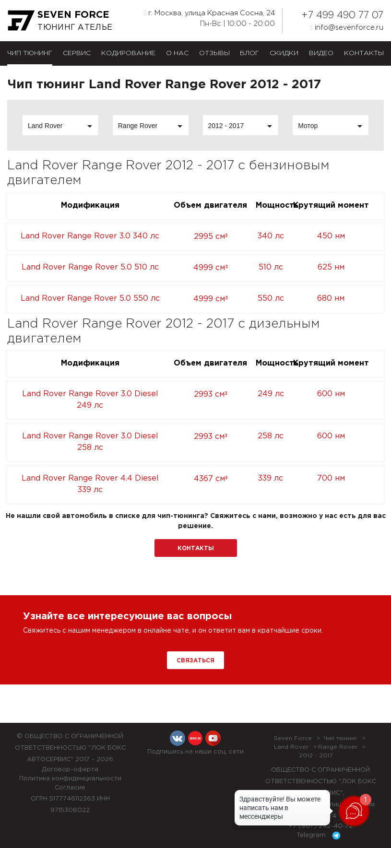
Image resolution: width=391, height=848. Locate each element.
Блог (249, 53)
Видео (321, 53)
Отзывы (214, 53)
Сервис (77, 53)
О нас (177, 53)
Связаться (195, 660)
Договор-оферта (70, 769)
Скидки (284, 53)
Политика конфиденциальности (70, 778)
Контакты (364, 53)
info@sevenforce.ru (346, 27)
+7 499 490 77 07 (342, 15)
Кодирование (128, 53)
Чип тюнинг (29, 53)
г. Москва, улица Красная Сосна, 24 (209, 13)
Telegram (320, 835)
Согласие (70, 787)
